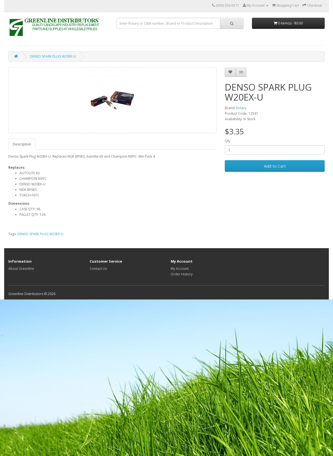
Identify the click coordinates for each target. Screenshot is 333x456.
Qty (227, 141)
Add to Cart (275, 166)
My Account (180, 268)
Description (22, 144)
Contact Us (98, 268)
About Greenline (21, 268)
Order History (182, 274)
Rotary (241, 108)
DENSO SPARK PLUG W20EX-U (53, 56)
